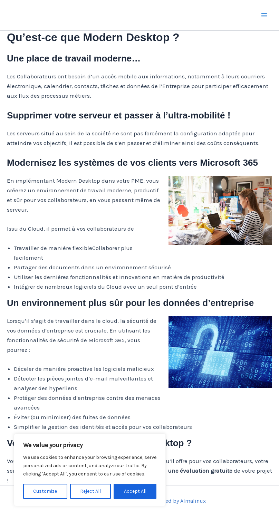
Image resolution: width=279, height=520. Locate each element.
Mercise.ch (47, 15)
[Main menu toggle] (264, 15)
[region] (90, 470)
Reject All (90, 491)
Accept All (135, 491)
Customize (45, 491)
